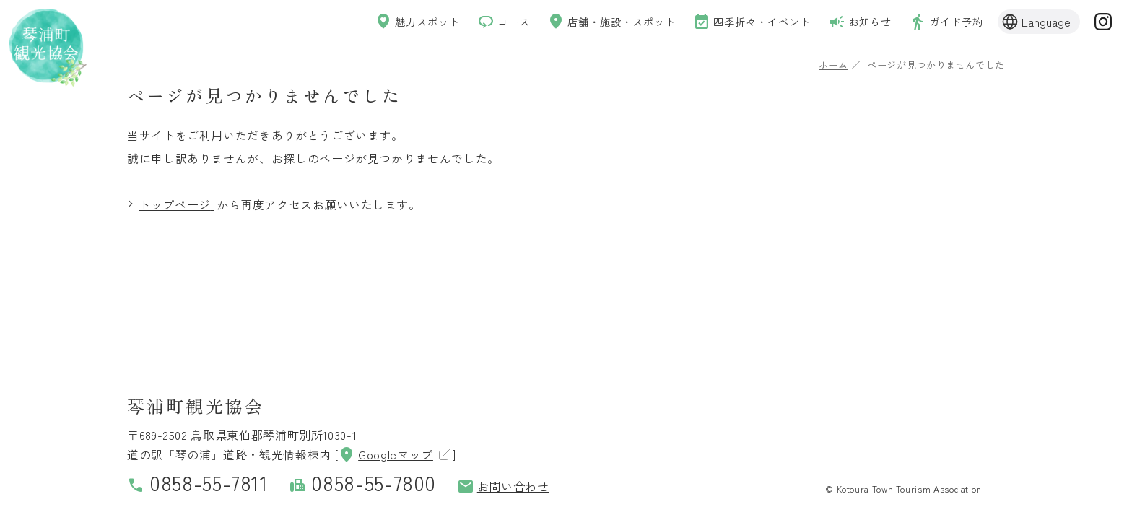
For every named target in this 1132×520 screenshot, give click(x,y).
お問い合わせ (503, 486)
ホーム (833, 65)
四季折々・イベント (732, 23)
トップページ (175, 204)
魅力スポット (368, 23)
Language (1046, 23)
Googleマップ (385, 454)
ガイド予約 (942, 23)
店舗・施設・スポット (578, 23)
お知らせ (849, 23)
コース (460, 23)
